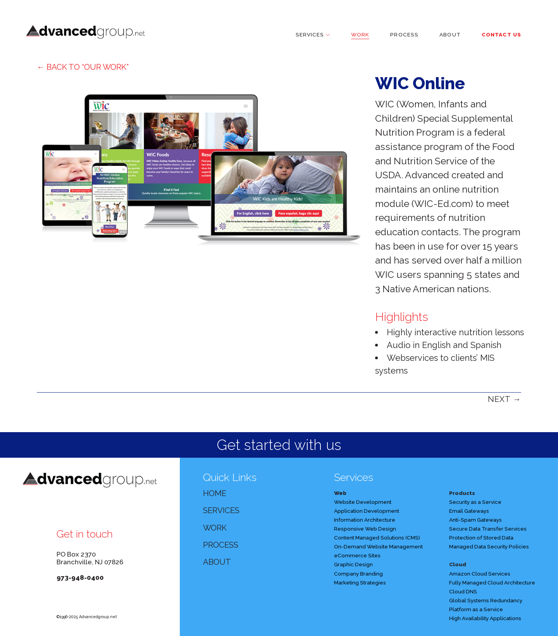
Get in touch (85, 533)
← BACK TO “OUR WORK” (83, 67)
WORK (215, 528)
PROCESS (220, 545)
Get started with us (279, 444)
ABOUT (217, 562)
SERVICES (221, 510)
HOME (214, 493)
